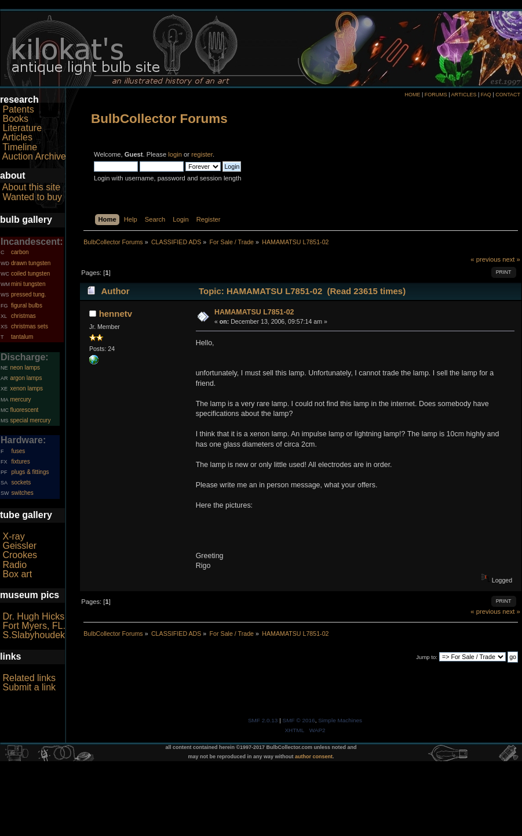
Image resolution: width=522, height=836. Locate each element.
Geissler (19, 546)
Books (15, 119)
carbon (20, 252)
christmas (23, 316)
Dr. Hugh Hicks (33, 616)
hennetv (115, 314)
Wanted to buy (32, 197)
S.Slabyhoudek (33, 635)
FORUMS (436, 94)
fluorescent (24, 410)
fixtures (20, 461)
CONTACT (507, 94)
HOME (412, 94)
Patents (18, 109)
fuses (18, 451)
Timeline (19, 147)
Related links (29, 678)
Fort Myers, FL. (33, 626)
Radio (14, 565)
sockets (21, 482)
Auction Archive (34, 156)
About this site (31, 187)
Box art (17, 574)
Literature (22, 128)
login (175, 154)
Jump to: (426, 657)
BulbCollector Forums (159, 118)
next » (511, 259)
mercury (20, 399)
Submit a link (29, 687)
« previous (485, 259)
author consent (314, 756)
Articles (17, 137)
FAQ (486, 94)
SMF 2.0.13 (263, 720)
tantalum (22, 337)
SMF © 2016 (299, 720)
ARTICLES (464, 94)
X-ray (13, 536)
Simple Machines (340, 720)
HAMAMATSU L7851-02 (254, 312)
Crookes (19, 555)
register (202, 154)
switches (22, 493)
